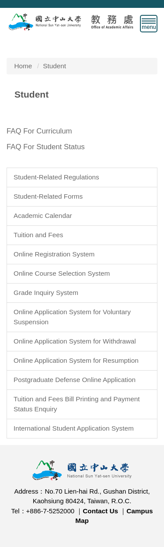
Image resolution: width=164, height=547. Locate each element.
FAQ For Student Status (46, 147)
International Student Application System (74, 428)
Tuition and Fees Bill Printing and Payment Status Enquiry (77, 404)
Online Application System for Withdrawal (75, 341)
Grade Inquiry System (46, 292)
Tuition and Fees (38, 234)
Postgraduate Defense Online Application (75, 379)
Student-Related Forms (48, 196)
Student (54, 66)
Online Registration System (54, 254)
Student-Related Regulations (56, 177)
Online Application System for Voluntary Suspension (72, 317)
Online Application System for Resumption (76, 360)
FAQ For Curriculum (39, 131)
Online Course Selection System (62, 273)
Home (23, 66)
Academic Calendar (43, 215)
